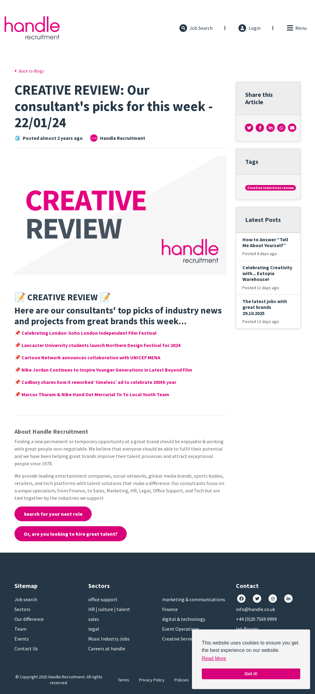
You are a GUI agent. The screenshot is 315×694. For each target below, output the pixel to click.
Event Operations (180, 629)
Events (21, 639)
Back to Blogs (29, 71)
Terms (123, 680)
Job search (25, 599)
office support (103, 599)
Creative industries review (270, 187)
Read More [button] (214, 658)
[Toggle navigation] (296, 28)
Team (20, 629)
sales (93, 619)
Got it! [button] (251, 673)
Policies (181, 680)
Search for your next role (53, 514)
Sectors (22, 609)
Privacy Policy (152, 680)
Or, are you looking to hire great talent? (71, 534)
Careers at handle (106, 648)
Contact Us (26, 648)
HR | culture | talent (109, 609)
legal (93, 629)
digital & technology (183, 619)
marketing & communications (193, 599)
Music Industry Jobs (109, 639)
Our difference (29, 619)
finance (170, 609)
